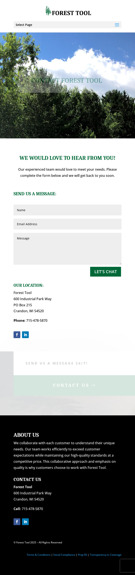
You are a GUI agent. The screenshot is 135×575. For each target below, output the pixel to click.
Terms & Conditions (39, 555)
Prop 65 (82, 555)
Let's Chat (105, 271)
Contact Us (71, 386)
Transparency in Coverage (105, 555)
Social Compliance (64, 555)
